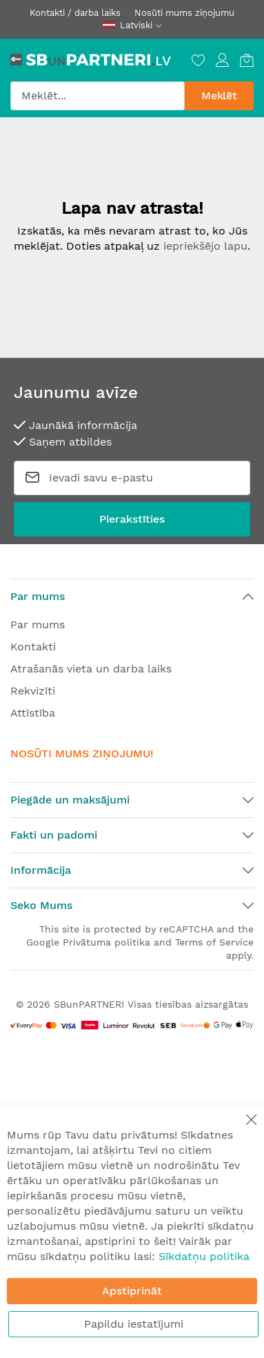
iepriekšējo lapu (205, 245)
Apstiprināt (132, 1290)
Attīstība (32, 712)
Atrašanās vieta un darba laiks (91, 668)
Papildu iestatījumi (133, 1323)
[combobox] (97, 95)
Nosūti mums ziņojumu (184, 13)
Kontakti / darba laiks (75, 13)
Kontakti (33, 646)
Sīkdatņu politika (204, 1256)
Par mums (37, 624)
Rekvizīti (32, 690)
